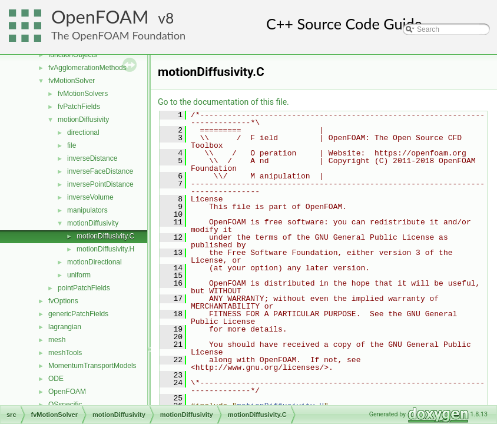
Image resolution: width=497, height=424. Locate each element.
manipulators (87, 210)
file (71, 145)
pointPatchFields (84, 288)
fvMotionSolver (71, 81)
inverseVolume (90, 197)
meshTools (65, 353)
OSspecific (65, 404)
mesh (56, 340)
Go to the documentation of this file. (223, 102)
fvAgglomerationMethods (87, 68)
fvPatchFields (79, 106)
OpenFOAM (100, 17)
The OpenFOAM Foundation (118, 35)
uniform (79, 275)
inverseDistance (92, 158)
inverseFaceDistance (100, 171)
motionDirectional (94, 262)
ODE (56, 379)
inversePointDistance (100, 184)
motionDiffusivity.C (105, 236)
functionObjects (72, 55)
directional (83, 132)
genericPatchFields (78, 314)
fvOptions (63, 301)
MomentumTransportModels (92, 366)
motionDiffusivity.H (105, 249)
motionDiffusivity (83, 119)
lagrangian (64, 327)
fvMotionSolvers (83, 94)
